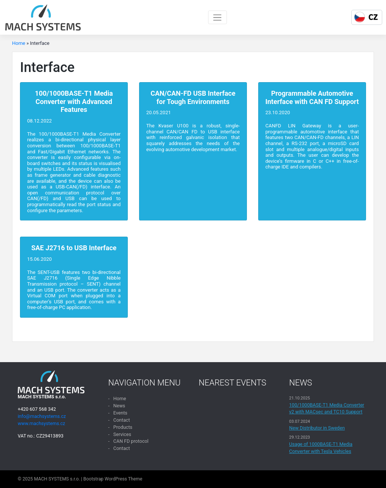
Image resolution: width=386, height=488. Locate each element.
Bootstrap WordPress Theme (112, 479)
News (119, 405)
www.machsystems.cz (41, 423)
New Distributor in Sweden (317, 428)
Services (122, 434)
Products (122, 427)
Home (18, 43)
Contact (121, 420)
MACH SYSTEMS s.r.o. (57, 479)
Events (120, 413)
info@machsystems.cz (42, 416)
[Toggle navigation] (217, 17)
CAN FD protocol (130, 441)
